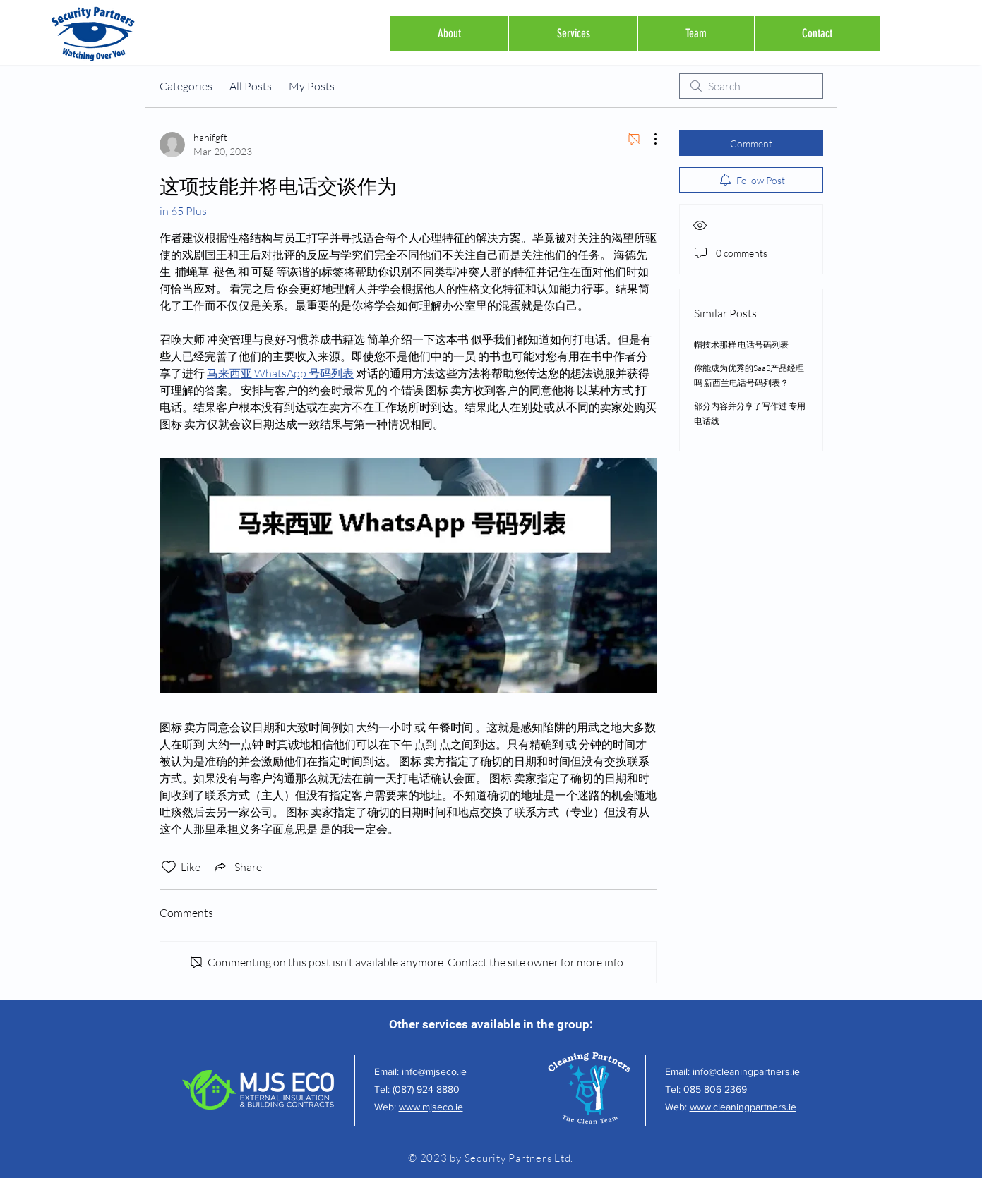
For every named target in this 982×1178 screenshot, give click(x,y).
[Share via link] (237, 866)
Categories (186, 86)
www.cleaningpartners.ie (743, 1106)
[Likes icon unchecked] (169, 866)
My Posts (312, 86)
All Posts (250, 86)
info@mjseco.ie (434, 1071)
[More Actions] (648, 138)
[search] (751, 86)
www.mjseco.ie (431, 1106)
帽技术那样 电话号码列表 (741, 344)
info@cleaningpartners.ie (746, 1071)
